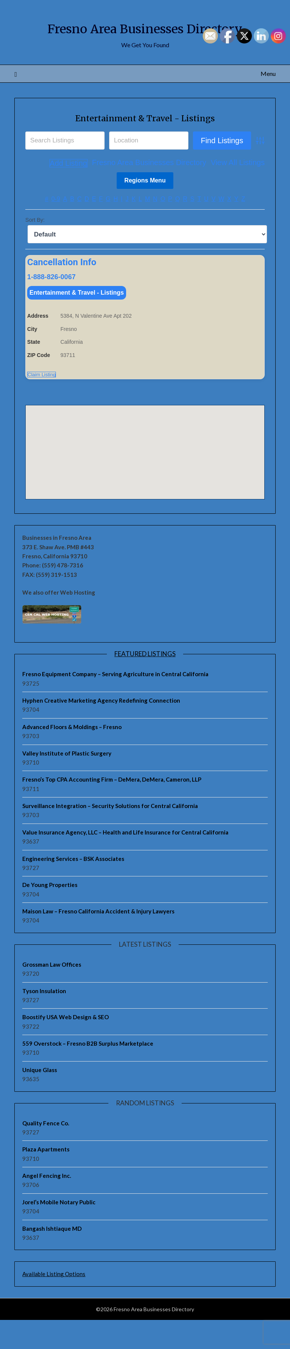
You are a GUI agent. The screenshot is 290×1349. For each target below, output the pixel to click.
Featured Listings (145, 683)
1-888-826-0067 (51, 304)
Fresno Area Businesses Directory (106, 190)
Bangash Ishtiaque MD (52, 1257)
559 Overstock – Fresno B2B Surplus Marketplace (87, 1072)
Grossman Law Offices (51, 993)
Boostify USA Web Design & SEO (65, 1046)
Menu (268, 100)
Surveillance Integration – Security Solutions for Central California (110, 834)
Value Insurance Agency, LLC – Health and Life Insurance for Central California (125, 861)
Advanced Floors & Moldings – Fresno (72, 756)
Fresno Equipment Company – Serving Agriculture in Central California (115, 703)
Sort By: (35, 247)
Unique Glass (39, 1099)
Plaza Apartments (45, 1178)
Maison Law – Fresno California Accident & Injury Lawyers (98, 940)
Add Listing (245, 190)
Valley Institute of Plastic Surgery (66, 782)
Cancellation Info (61, 289)
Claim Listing (42, 403)
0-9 (55, 226)
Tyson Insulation (44, 1019)
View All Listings (195, 190)
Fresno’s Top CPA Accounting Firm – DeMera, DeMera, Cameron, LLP (111, 808)
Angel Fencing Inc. (46, 1204)
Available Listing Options (53, 1303)
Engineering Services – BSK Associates (73, 887)
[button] (145, 474)
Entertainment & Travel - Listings (145, 144)
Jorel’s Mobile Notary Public (59, 1231)
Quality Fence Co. (45, 1151)
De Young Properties (49, 913)
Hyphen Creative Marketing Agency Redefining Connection (101, 729)
